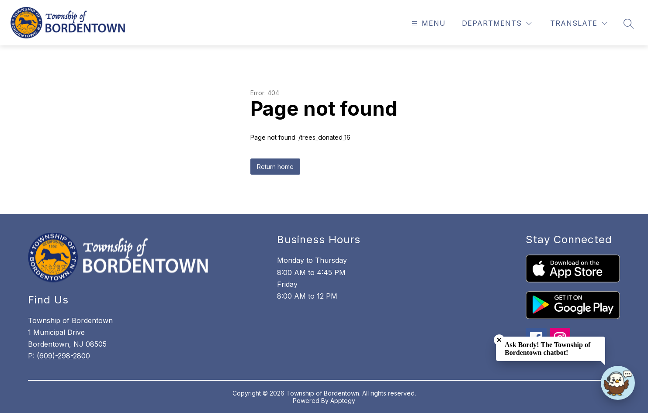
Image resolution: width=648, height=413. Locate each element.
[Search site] (629, 23)
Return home (275, 166)
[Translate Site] (579, 23)
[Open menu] (427, 23)
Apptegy (342, 400)
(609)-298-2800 (63, 355)
